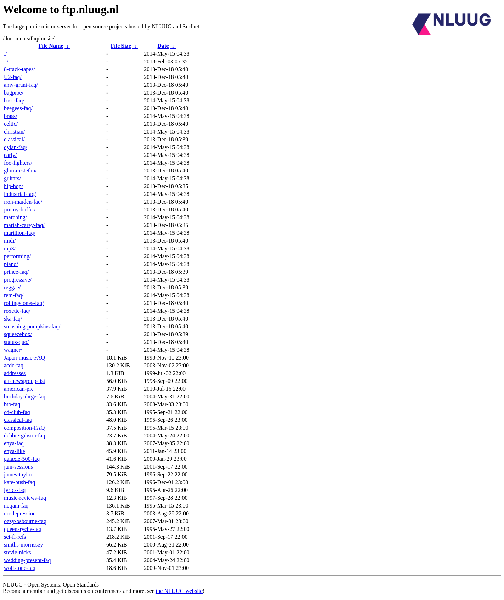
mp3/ (10, 248)
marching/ (15, 217)
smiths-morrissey (23, 545)
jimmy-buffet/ (19, 209)
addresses (15, 373)
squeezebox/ (18, 334)
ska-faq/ (13, 319)
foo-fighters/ (18, 163)
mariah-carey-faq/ (24, 225)
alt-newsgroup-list (24, 381)
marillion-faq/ (19, 233)
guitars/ (12, 178)
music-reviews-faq (25, 498)
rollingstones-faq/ (24, 303)
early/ (10, 155)
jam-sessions (18, 467)
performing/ (17, 256)
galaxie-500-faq (22, 459)
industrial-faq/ (20, 194)
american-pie (19, 389)
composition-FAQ (24, 428)
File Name (51, 46)
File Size (121, 46)
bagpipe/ (13, 93)
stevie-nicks (17, 552)
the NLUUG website (179, 591)
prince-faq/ (16, 272)
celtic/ (11, 124)
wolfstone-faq (19, 568)
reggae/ (12, 287)
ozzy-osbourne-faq (25, 521)
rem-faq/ (13, 295)
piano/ (11, 264)
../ (6, 61)
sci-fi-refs (15, 537)
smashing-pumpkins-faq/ (32, 326)
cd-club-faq (17, 412)
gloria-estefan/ (20, 171)
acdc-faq (13, 365)
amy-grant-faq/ (21, 85)
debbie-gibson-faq (24, 435)
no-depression (20, 513)
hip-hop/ (13, 186)
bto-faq (12, 404)
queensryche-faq (22, 529)
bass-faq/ (14, 100)
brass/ (10, 116)
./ (5, 54)
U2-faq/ (13, 77)
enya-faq (14, 443)
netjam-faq (16, 506)
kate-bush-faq (19, 482)
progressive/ (18, 280)
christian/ (14, 132)
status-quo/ (16, 342)
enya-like (14, 451)
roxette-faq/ (17, 311)
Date (163, 46)
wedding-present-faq (27, 560)
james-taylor (18, 474)
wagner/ (13, 350)
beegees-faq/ (18, 108)
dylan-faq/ (15, 147)
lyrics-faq (15, 490)
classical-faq (18, 420)
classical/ (14, 139)
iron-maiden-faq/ (23, 202)
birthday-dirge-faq (24, 397)
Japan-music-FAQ (24, 358)
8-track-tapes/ (19, 69)
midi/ (10, 241)
